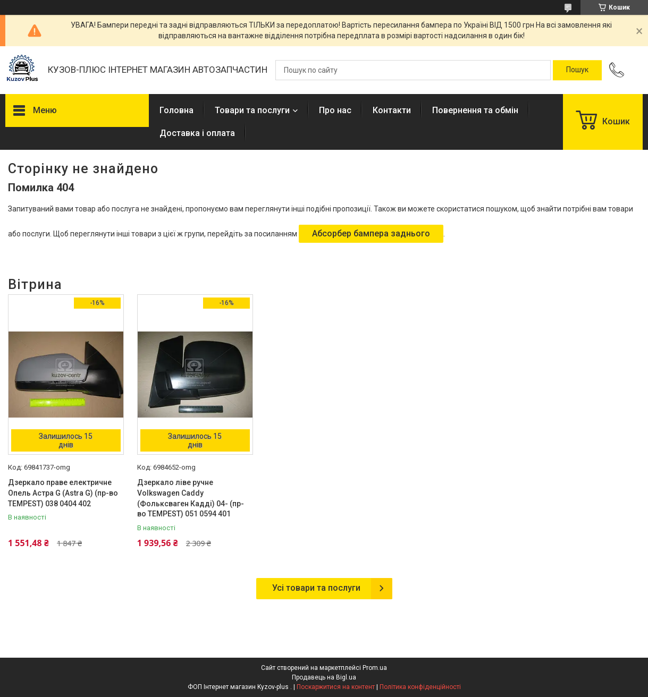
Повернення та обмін (475, 110)
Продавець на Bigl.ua (324, 677)
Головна (176, 110)
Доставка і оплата (197, 133)
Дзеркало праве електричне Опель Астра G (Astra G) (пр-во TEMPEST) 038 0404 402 (63, 492)
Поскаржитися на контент (336, 687)
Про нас (335, 110)
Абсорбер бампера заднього (371, 233)
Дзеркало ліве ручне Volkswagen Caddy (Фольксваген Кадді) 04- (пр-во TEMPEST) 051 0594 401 (190, 498)
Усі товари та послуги (316, 588)
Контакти (392, 110)
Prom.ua (375, 668)
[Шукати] (577, 70)
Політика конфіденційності (420, 687)
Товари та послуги (252, 110)
